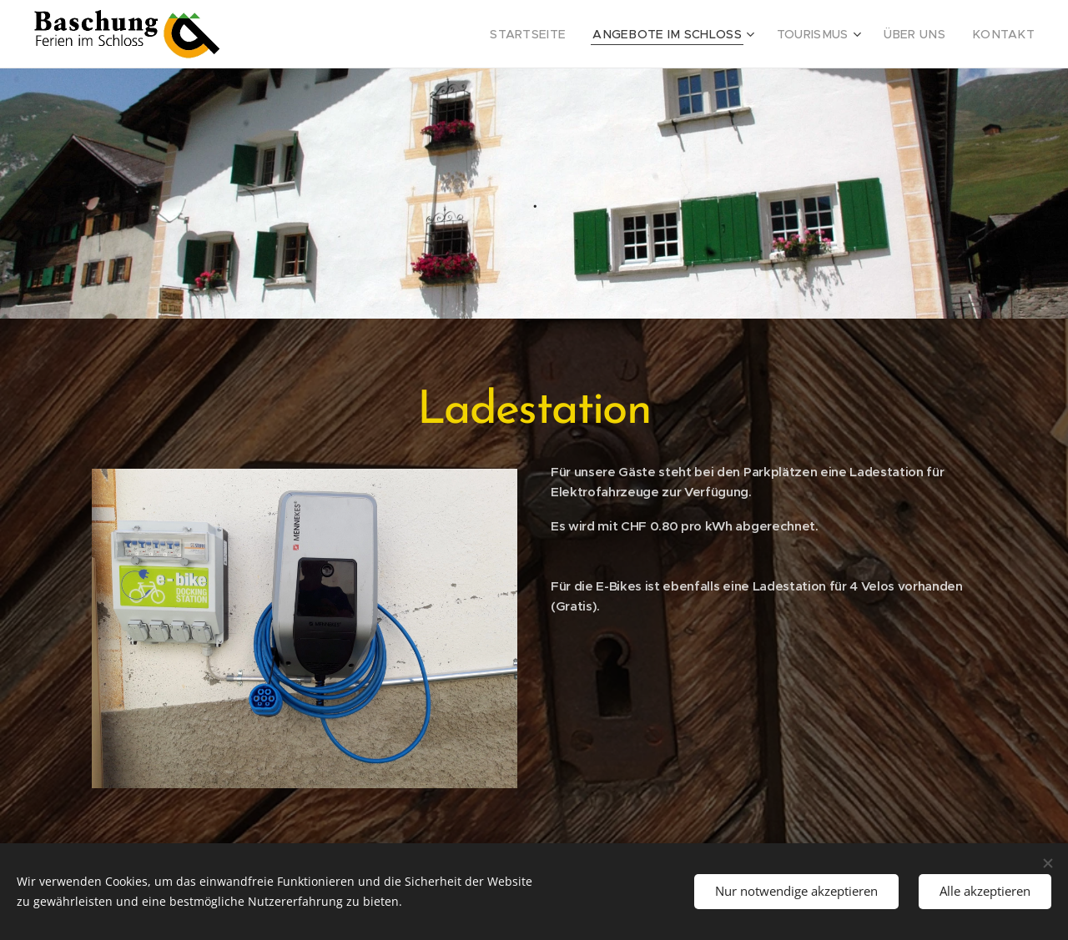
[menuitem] (569, 34)
